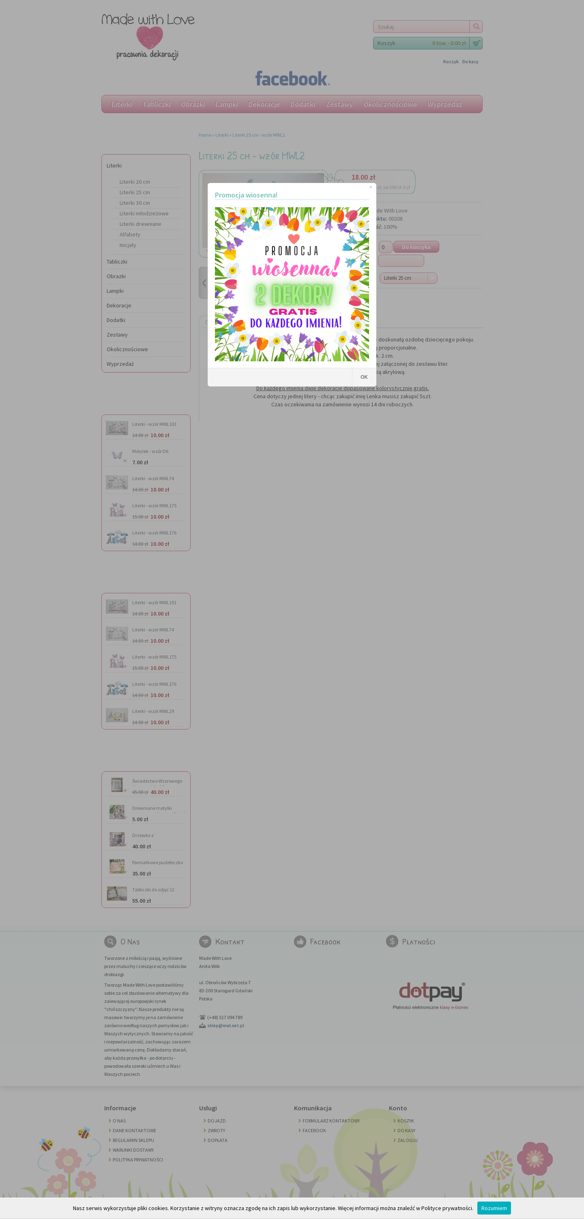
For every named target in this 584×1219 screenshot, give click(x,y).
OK (364, 377)
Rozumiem (494, 1208)
